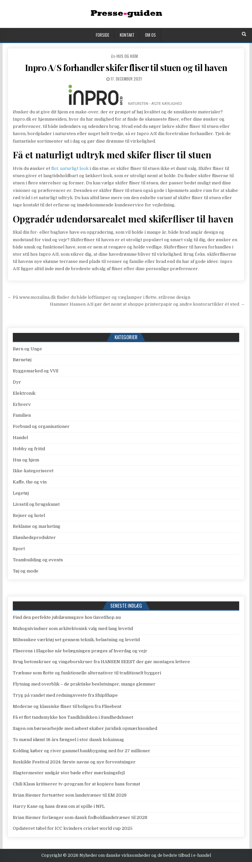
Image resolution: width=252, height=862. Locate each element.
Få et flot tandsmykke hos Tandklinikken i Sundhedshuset (73, 717)
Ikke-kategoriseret (33, 470)
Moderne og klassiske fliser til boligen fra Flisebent (67, 706)
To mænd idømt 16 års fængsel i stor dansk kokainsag (68, 739)
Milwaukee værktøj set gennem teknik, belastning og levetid (76, 639)
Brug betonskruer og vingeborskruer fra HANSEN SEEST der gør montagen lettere (101, 661)
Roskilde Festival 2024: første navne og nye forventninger (74, 761)
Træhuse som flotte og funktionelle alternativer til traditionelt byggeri (87, 672)
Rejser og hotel (29, 515)
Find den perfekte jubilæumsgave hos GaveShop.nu (67, 617)
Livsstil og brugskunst (36, 504)
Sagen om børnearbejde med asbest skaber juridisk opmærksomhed (85, 728)
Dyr (17, 382)
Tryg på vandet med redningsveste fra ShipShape (65, 695)
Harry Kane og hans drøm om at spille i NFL (59, 806)
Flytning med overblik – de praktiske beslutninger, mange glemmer (84, 684)
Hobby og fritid (29, 448)
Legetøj (21, 493)
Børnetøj (22, 359)
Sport (19, 548)
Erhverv (22, 404)
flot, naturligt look (70, 168)
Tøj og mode (25, 571)
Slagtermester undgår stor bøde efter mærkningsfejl (69, 772)
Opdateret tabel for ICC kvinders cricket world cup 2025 (73, 828)
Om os (150, 35)
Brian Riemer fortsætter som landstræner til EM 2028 (70, 795)
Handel (20, 437)
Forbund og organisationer (41, 426)
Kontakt (127, 35)
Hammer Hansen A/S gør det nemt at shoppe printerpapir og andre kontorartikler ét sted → (147, 304)
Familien (22, 415)
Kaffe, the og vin (30, 481)
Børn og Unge (27, 348)
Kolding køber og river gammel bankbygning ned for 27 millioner (81, 750)
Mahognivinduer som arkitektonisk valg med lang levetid (73, 628)
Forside (102, 35)
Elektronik (24, 393)
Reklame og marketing (36, 526)
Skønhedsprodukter (34, 537)
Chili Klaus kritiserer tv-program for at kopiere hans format (76, 783)
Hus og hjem (127, 56)
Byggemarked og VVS (35, 370)
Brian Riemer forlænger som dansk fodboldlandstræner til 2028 (80, 817)
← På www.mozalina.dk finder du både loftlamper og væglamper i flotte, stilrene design (99, 297)
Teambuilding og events (38, 559)
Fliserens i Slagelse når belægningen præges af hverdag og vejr (80, 650)
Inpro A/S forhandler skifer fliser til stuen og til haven (126, 67)
